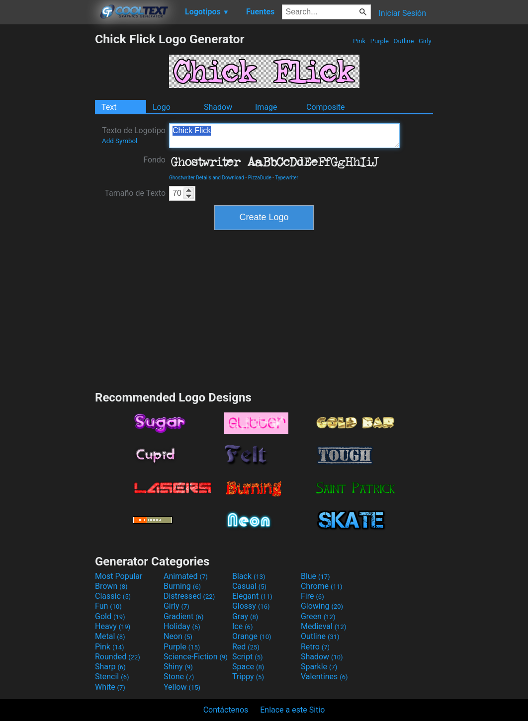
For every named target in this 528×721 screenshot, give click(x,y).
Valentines (324, 676)
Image (266, 107)
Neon (178, 636)
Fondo (154, 159)
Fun (108, 606)
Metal (110, 636)
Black (248, 576)
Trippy (248, 676)
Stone (179, 676)
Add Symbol (119, 141)
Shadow (218, 107)
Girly (425, 41)
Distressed (189, 596)
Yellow (182, 687)
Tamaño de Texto (135, 193)
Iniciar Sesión (402, 13)
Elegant (252, 596)
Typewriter (286, 177)
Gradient (183, 616)
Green (318, 616)
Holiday (182, 626)
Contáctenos (226, 710)
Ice (242, 626)
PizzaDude (259, 177)
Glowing (322, 606)
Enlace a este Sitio (292, 710)
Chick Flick (284, 135)
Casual (249, 586)
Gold (110, 616)
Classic (113, 596)
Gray (245, 616)
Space (248, 666)
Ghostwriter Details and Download (206, 177)
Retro (315, 646)
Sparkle (319, 666)
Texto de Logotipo (134, 135)
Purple (380, 41)
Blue (315, 576)
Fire (312, 596)
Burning (182, 586)
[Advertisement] (47, 181)
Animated (186, 576)
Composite (325, 107)
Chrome (322, 586)
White (110, 687)
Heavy (112, 626)
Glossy (251, 606)
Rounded (117, 656)
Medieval (324, 626)
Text (108, 107)
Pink (359, 41)
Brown (111, 586)
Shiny (178, 666)
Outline (403, 41)
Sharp (110, 666)
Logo (162, 107)
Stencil (112, 676)
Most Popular (119, 576)
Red (246, 646)
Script (247, 656)
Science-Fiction (196, 656)
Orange (251, 636)
